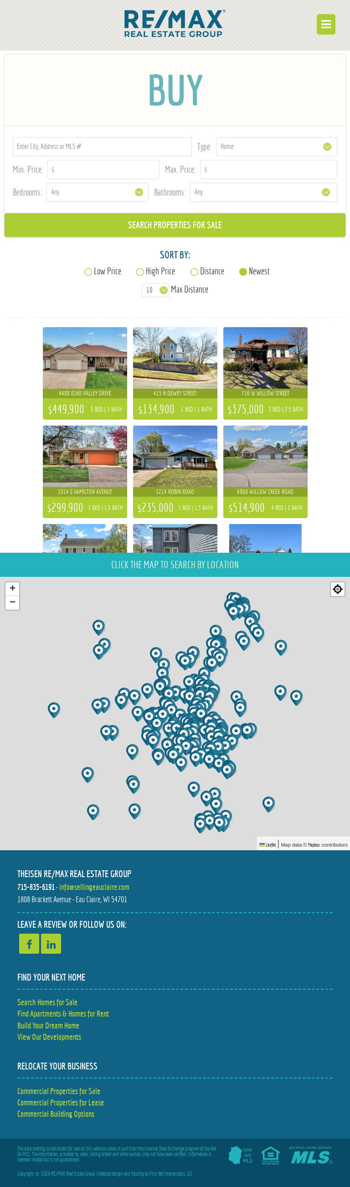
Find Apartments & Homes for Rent (63, 1013)
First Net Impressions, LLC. (171, 1174)
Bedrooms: (27, 192)
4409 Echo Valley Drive (85, 393)
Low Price (107, 271)
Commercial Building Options (55, 1114)
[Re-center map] (338, 589)
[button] (220, 765)
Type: (204, 146)
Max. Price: (180, 169)
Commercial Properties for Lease (60, 1102)
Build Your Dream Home (48, 1025)
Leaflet (267, 845)
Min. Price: (28, 169)
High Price (160, 271)
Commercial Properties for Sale (58, 1091)
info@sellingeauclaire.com (94, 887)
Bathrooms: (170, 192)
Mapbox (314, 845)
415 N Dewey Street (175, 393)
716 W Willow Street (265, 393)
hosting (137, 1174)
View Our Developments (49, 1037)
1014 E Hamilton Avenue (85, 491)
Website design (110, 1174)
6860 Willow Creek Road (265, 491)
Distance (212, 271)
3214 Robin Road (175, 491)
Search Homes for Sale (47, 1002)
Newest (259, 271)
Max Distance (189, 289)
